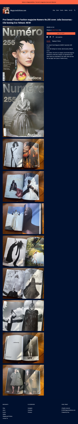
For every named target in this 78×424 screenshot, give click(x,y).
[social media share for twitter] (50, 37)
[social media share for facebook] (47, 37)
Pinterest (30, 412)
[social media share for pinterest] (53, 37)
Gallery (66, 10)
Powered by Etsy (65, 412)
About (57, 10)
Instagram (30, 408)
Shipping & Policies (56, 41)
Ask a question (59, 37)
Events (61, 10)
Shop (54, 10)
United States (55, 30)
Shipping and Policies (7, 416)
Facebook (30, 410)
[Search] (74, 10)
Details (49, 41)
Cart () (70, 10)
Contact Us (5, 418)
